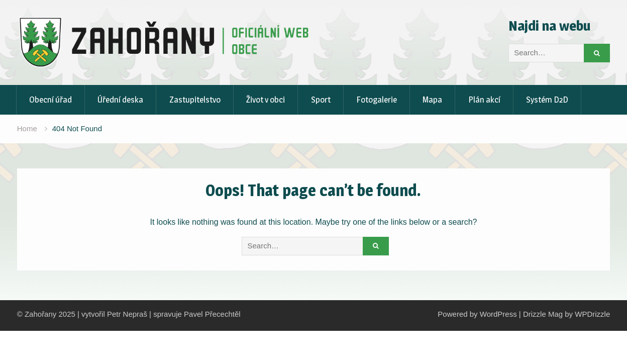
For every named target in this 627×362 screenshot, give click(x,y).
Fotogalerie (376, 100)
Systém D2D (547, 100)
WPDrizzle (592, 314)
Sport (321, 100)
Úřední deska (120, 100)
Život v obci (265, 100)
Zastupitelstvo (195, 100)
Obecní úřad (50, 100)
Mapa (432, 100)
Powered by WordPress (477, 314)
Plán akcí (484, 100)
